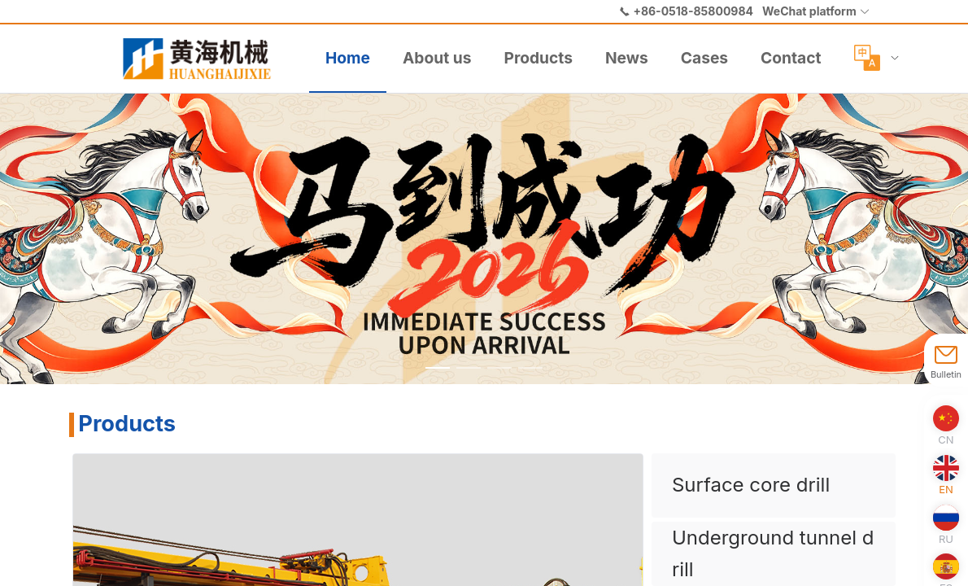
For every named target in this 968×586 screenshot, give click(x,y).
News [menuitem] (626, 58)
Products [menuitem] (538, 58)
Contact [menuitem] (791, 58)
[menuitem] (203, 58)
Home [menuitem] (347, 58)
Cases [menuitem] (704, 58)
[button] (816, 11)
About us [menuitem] (437, 58)
